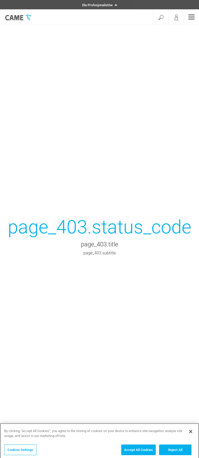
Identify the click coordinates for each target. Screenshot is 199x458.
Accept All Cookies (138, 451)
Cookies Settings (20, 451)
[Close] (190, 432)
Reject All (175, 451)
